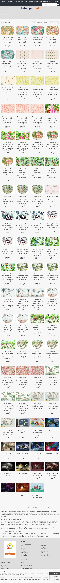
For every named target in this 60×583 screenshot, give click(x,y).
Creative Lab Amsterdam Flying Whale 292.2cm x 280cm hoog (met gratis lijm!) (22, 303)
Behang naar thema (5, 562)
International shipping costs (27, 565)
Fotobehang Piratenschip (52, 430)
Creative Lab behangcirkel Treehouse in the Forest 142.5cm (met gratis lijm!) (37, 199)
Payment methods (25, 564)
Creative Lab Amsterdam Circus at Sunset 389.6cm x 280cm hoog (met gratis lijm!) (22, 146)
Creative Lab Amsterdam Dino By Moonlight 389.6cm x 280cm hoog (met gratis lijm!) (7, 277)
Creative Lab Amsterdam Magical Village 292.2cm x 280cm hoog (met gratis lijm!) (52, 329)
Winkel (42, 552)
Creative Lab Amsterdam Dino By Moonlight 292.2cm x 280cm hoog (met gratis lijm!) (52, 251)
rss (41, 580)
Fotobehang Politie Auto (22, 454)
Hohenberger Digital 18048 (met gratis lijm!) (22, 430)
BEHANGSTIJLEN (15, 11)
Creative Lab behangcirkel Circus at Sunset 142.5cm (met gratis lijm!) (7, 171)
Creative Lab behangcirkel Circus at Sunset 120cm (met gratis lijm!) (52, 145)
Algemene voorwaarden (46, 555)
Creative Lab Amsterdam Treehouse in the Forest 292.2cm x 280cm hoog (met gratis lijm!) (37, 173)
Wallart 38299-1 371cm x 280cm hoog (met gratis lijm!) (37, 495)
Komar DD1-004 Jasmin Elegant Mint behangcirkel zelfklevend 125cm (7, 64)
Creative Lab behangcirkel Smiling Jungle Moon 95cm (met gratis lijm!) (37, 405)
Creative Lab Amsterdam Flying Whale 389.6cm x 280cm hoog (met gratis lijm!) (37, 303)
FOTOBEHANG (33, 11)
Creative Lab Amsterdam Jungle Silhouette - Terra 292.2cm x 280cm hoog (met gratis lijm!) (22, 119)
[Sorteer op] (53, 22)
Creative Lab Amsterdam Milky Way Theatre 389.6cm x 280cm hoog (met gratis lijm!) (37, 225)
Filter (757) (6, 22)
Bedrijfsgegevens (24, 555)
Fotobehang (3, 574)
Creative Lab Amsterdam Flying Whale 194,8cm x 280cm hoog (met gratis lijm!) (7, 303)
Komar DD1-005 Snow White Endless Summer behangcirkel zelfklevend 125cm (52, 40)
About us (22, 562)
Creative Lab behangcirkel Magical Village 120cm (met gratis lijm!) (37, 354)
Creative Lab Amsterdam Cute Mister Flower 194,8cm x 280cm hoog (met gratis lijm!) (8, 380)
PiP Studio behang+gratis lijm (35, 1)
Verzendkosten (44, 549)
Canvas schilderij (4, 575)
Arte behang (3, 564)
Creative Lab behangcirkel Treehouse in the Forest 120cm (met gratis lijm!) (22, 199)
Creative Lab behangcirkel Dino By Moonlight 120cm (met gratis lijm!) (37, 276)
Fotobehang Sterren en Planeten (52, 474)
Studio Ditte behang (5, 566)
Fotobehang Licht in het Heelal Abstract (22, 495)
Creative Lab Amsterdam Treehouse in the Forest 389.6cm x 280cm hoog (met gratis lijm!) (52, 173)
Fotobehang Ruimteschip (37, 454)
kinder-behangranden (35, 528)
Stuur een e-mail (24, 552)
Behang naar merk (5, 568)
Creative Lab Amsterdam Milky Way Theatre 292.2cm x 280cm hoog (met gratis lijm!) (22, 225)
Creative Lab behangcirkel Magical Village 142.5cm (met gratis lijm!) (52, 354)
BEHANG (3, 11)
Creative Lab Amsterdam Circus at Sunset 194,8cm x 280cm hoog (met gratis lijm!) (52, 118)
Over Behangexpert (45, 554)
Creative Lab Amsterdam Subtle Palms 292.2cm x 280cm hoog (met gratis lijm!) (37, 65)
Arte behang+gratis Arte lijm (7, 1)
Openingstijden (24, 554)
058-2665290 (28, 544)
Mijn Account (43, 544)
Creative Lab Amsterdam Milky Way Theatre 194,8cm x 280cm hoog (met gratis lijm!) (8, 225)
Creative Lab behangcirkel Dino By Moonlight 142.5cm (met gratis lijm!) (52, 276)
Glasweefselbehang (5, 572)
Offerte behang (44, 551)
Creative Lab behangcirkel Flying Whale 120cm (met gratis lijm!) (7, 328)
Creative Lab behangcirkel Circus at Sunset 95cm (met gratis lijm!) (37, 145)
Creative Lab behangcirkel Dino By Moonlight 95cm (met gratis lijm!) (22, 276)
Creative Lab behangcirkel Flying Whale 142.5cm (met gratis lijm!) (22, 328)
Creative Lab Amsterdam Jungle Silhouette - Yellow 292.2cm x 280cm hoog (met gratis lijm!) (37, 92)
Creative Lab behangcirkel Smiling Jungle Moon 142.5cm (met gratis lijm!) (8, 431)
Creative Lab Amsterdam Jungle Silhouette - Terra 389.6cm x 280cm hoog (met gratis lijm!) (37, 119)
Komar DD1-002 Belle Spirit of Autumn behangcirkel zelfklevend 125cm (7, 40)
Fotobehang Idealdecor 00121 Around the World (37, 430)
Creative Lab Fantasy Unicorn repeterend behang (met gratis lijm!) (52, 198)
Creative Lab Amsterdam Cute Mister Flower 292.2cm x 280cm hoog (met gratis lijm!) (22, 380)
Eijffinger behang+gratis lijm (21, 1)
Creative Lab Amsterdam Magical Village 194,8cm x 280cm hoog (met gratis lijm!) (37, 329)
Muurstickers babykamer (6, 571)
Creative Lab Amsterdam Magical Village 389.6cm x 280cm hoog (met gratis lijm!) (7, 355)
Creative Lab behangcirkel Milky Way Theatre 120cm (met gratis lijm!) (7, 250)
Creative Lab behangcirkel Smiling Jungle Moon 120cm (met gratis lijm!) (52, 405)
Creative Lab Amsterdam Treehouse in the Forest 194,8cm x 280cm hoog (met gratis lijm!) (22, 173)
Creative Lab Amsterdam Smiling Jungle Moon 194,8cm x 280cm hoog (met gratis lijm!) (52, 380)
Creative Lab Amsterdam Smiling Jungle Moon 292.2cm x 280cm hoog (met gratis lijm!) (7, 406)
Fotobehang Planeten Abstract (52, 454)
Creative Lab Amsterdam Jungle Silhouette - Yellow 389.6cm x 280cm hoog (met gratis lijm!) (52, 92)
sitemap (39, 580)
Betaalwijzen (43, 548)
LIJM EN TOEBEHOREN (5, 15)
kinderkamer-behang (49, 527)
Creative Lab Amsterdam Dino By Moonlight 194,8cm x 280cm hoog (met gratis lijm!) (37, 251)
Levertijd (42, 547)
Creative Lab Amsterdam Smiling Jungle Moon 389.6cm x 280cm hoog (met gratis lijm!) (22, 406)
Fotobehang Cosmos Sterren (8, 495)
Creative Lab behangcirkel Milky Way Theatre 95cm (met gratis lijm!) (52, 224)
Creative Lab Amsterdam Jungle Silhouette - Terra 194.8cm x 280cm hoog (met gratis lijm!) (7, 119)
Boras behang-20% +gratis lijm (50, 1)
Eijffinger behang (4, 565)
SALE (49, 11)
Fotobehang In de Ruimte (7, 474)
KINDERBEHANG (24, 11)
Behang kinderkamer (5, 569)
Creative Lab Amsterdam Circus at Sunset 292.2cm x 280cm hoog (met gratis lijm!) (8, 146)
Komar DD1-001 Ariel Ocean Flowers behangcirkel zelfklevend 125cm (37, 40)
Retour (42, 545)
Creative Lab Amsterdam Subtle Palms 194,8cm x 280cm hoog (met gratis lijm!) (22, 65)
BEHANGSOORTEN (42, 11)
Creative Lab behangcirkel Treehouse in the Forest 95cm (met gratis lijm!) (8, 199)
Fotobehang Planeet (22, 473)
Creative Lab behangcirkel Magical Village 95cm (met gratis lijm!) (22, 354)
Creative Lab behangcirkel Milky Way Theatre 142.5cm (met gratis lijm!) (23, 250)
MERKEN (8, 11)
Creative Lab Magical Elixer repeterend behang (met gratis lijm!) (7, 90)
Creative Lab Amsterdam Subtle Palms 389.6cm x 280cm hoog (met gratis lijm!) (52, 65)
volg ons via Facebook (27, 568)
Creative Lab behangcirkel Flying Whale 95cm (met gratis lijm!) (52, 302)
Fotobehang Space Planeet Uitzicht (37, 474)
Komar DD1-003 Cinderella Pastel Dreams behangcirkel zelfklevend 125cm (22, 40)
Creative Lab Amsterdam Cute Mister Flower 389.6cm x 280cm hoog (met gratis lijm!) (37, 380)
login (55, 18)
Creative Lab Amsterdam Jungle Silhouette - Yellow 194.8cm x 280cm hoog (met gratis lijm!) (22, 92)
